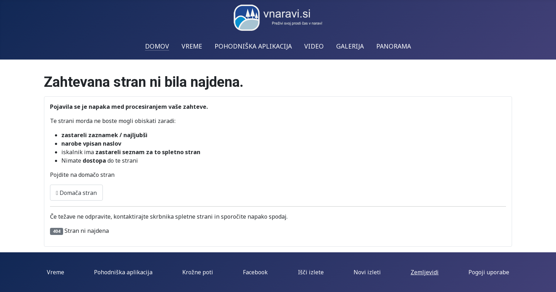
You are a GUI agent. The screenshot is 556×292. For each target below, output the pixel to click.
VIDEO (314, 46)
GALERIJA (350, 46)
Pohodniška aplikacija (123, 272)
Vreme (55, 272)
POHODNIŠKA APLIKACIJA (253, 46)
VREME (192, 46)
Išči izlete (311, 272)
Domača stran (76, 193)
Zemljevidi (425, 272)
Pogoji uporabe (488, 272)
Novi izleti (367, 272)
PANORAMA (393, 46)
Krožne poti (197, 272)
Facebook (255, 272)
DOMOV (157, 46)
